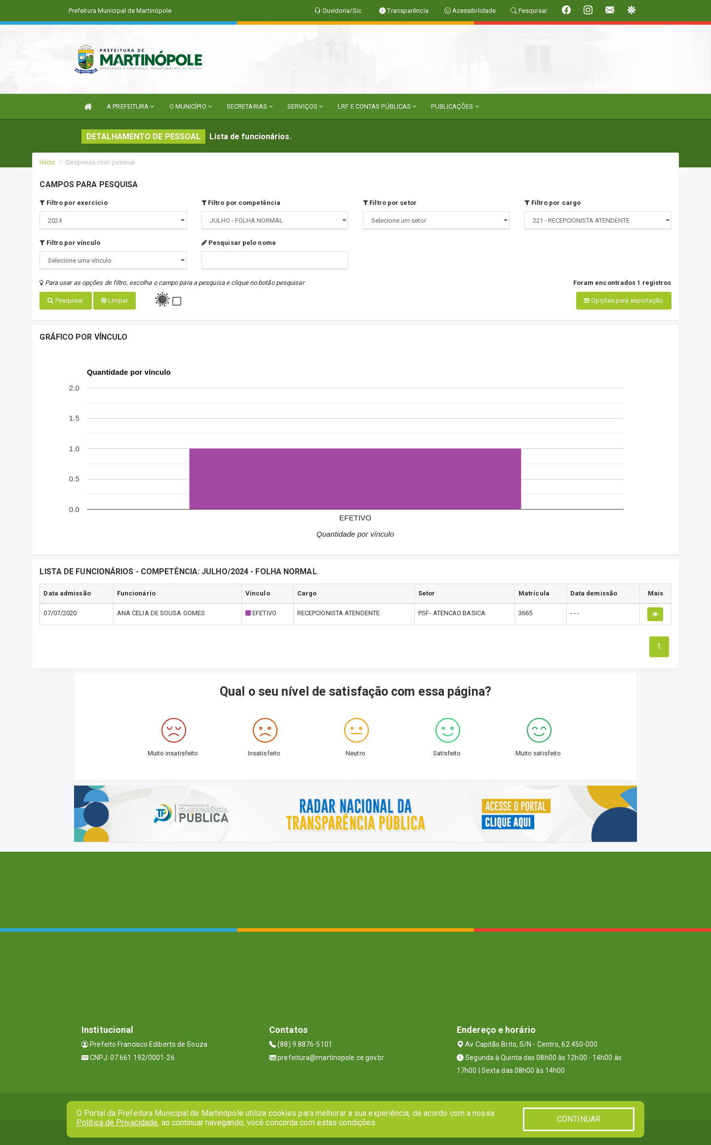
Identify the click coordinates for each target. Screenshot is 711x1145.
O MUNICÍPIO (190, 106)
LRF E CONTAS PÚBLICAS (377, 106)
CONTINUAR (578, 1119)
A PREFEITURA (130, 106)
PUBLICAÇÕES (454, 106)
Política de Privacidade (117, 1122)
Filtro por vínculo (70, 242)
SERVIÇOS (305, 106)
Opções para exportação (623, 300)
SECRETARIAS (250, 106)
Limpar (114, 300)
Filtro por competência (240, 202)
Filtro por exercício (73, 202)
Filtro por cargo (552, 202)
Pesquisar (65, 300)
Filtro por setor (390, 202)
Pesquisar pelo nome (238, 242)
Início (47, 162)
